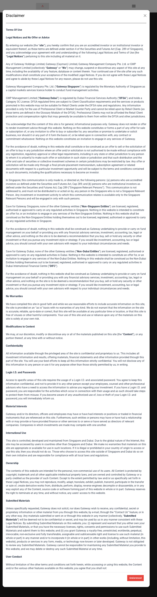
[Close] (145, 15)
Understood (135, 578)
